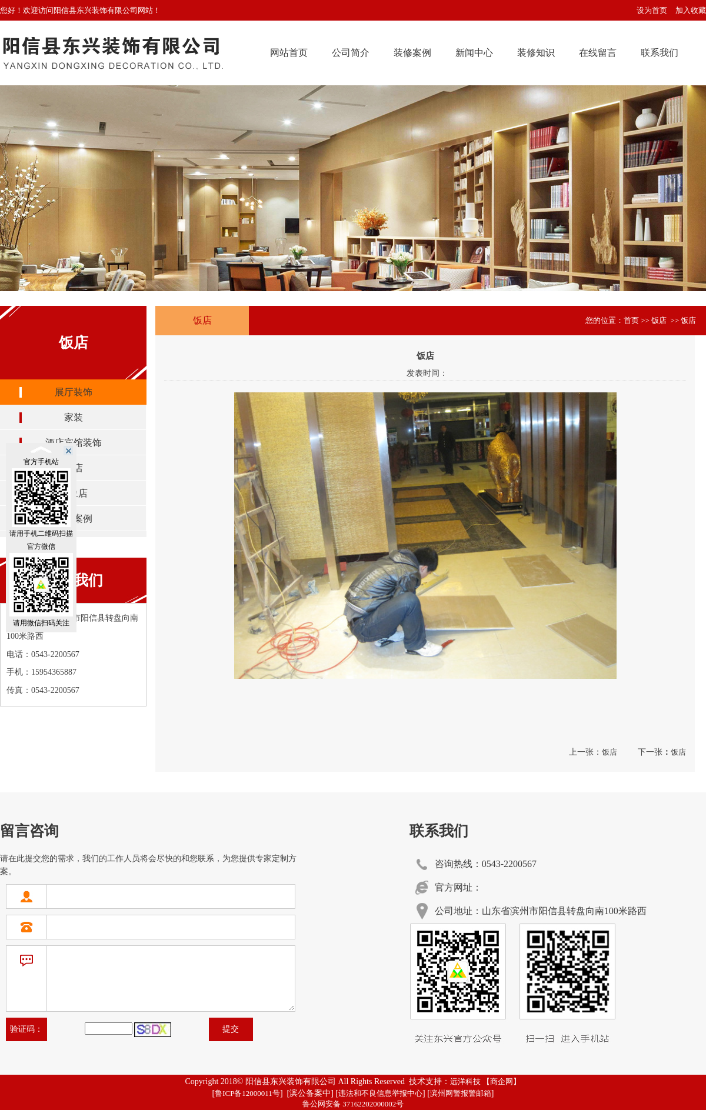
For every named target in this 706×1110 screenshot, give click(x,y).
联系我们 (659, 53)
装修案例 (412, 53)
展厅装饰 (73, 392)
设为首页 (652, 10)
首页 (631, 320)
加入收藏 (690, 10)
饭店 (609, 752)
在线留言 (598, 53)
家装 (73, 417)
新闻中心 (474, 53)
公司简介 (350, 53)
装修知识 (536, 53)
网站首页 (289, 53)
